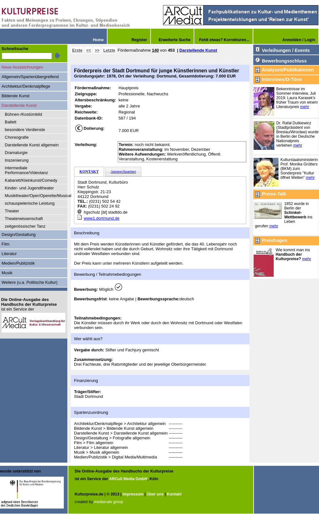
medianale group (108, 502)
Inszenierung (16, 160)
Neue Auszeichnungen (22, 67)
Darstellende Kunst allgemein (32, 145)
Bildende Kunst (15, 95)
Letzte (109, 50)
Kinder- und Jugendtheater (29, 188)
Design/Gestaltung (19, 234)
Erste (77, 50)
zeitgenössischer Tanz (25, 226)
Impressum (132, 494)
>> (97, 50)
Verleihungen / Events (286, 50)
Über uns (155, 494)
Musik (7, 272)
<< (88, 50)
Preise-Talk (274, 193)
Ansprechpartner (123, 171)
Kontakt (174, 494)
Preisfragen (274, 240)
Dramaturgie (16, 152)
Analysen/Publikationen (288, 69)
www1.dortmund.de (102, 218)
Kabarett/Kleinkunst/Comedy (31, 180)
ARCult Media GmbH (128, 479)
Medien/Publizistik (18, 263)
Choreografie (17, 137)
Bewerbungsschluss (284, 60)
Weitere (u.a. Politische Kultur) (29, 282)
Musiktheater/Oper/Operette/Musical (36, 195)
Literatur (9, 253)
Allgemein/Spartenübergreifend (30, 76)
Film (6, 244)
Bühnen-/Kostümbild (23, 114)
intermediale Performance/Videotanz (26, 170)
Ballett (10, 122)
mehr (304, 107)
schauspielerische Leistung (30, 203)
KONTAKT (89, 171)
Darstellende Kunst (198, 50)
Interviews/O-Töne (282, 79)
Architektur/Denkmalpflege (26, 86)
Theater (12, 211)
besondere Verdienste (25, 129)
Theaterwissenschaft (24, 218)
